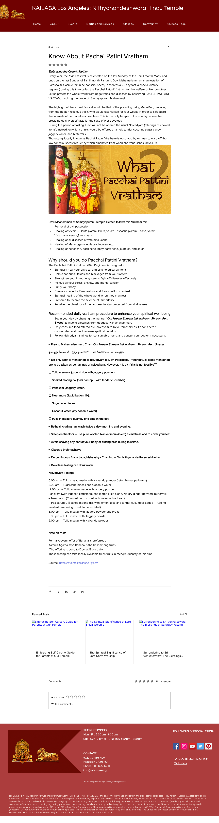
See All (183, 614)
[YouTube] (192, 746)
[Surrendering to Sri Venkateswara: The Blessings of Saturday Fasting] (163, 633)
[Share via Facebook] (50, 591)
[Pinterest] (208, 746)
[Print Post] (82, 591)
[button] (150, 24)
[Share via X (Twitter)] (58, 591)
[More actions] (169, 47)
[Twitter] (200, 746)
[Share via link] (74, 591)
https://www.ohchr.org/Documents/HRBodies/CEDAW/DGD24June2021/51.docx (73, 812)
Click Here (180, 763)
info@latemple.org (95, 770)
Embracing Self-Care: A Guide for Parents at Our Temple (55, 654)
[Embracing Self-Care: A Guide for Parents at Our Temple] (56, 633)
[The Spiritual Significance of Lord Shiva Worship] (109, 633)
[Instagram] (184, 746)
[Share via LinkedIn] (66, 591)
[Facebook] (176, 746)
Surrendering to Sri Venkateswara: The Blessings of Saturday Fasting (162, 654)
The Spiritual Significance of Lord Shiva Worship (108, 654)
